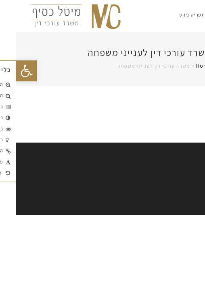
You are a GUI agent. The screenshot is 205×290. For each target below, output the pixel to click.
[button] (10, 70)
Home (187, 65)
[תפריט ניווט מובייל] (178, 15)
